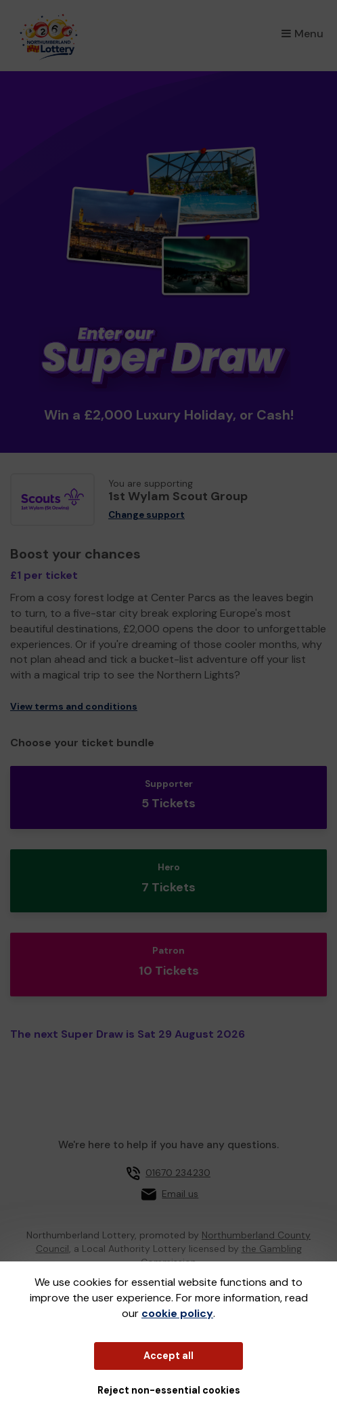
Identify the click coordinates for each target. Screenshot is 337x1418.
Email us (180, 1194)
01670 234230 (177, 1173)
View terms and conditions (73, 706)
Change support (146, 515)
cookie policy (177, 1313)
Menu (302, 33)
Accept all (168, 1356)
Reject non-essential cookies (168, 1390)
